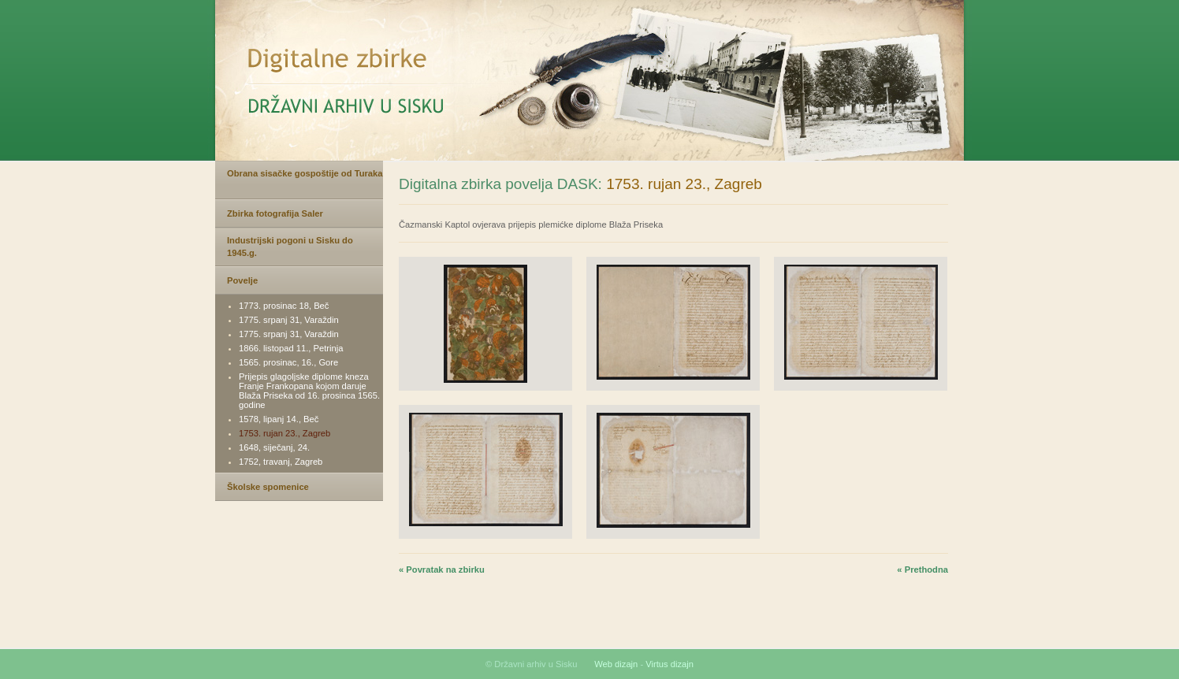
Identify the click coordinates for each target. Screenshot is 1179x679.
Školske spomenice (268, 487)
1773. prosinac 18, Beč (284, 305)
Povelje (242, 280)
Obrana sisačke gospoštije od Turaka (305, 173)
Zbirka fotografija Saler (275, 213)
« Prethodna (922, 569)
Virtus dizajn (669, 664)
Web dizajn (616, 664)
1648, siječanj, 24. (274, 447)
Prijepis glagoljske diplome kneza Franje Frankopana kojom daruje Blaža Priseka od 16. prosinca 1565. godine (309, 391)
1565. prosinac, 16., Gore (288, 362)
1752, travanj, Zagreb (280, 461)
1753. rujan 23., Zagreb (284, 433)
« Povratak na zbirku (442, 569)
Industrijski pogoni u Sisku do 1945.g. (290, 247)
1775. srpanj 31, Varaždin (289, 320)
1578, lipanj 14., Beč (278, 419)
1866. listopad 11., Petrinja (291, 348)
